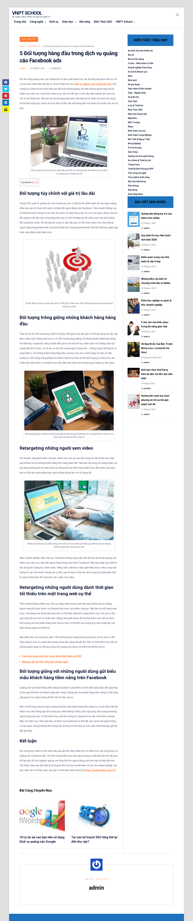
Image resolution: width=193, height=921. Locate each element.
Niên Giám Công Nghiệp (140, 135)
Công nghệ (36, 21)
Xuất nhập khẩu (135, 194)
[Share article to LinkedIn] (5, 103)
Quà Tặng (133, 152)
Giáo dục (67, 21)
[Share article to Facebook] (5, 82)
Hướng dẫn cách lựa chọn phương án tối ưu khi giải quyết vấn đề (155, 400)
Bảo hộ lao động (136, 59)
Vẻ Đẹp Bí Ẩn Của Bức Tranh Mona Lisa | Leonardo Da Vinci (156, 348)
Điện (130, 76)
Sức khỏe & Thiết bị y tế (139, 160)
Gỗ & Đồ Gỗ (133, 97)
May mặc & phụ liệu (137, 114)
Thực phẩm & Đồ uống (139, 177)
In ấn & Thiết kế (135, 105)
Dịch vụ (53, 21)
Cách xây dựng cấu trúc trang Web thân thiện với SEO (52, 656)
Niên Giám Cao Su (137, 131)
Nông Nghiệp (134, 143)
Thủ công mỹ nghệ (137, 173)
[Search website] (177, 15)
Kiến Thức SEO (103, 21)
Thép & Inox (134, 164)
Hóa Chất (132, 101)
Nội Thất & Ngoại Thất (139, 139)
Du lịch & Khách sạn (137, 72)
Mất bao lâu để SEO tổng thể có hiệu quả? (45, 661)
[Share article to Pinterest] (5, 96)
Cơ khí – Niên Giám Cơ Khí (140, 63)
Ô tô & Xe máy (135, 147)
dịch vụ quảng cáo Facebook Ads (93, 84)
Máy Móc (132, 118)
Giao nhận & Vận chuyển (140, 88)
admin (22, 68)
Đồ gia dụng (134, 84)
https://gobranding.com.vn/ (100, 770)
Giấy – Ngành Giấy (137, 93)
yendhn (147, 388)
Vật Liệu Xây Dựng (137, 181)
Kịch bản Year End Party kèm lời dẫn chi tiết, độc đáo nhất (157, 374)
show (34, 182)
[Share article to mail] (5, 109)
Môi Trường (134, 122)
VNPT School (27, 13)
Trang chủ (20, 21)
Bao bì (131, 55)
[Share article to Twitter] (5, 89)
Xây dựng (132, 190)
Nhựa (130, 126)
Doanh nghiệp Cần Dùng (140, 67)
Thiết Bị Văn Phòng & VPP (141, 169)
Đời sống (84, 21)
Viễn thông (133, 185)
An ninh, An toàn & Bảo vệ (140, 50)
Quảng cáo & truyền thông (141, 156)
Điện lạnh (132, 80)
